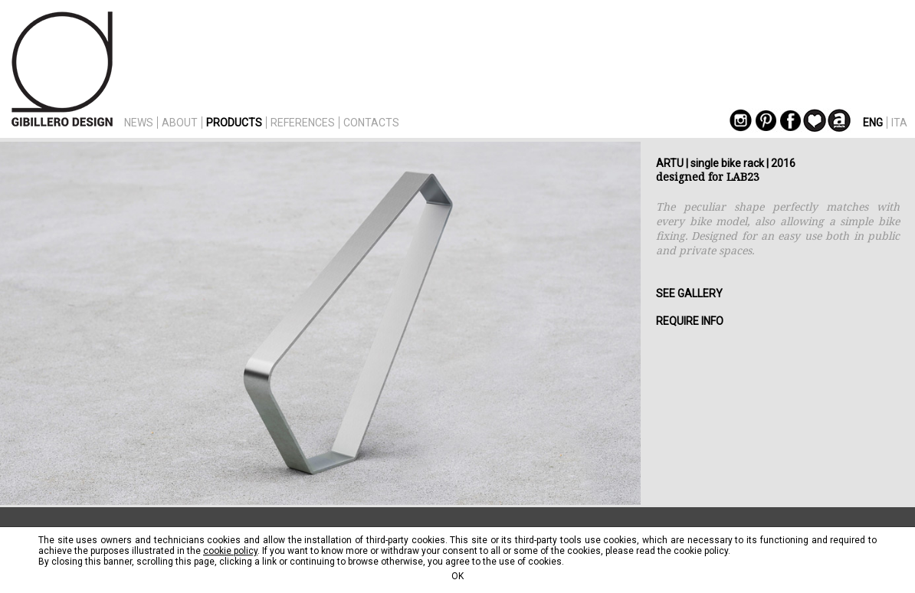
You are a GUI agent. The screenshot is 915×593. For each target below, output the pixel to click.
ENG (873, 122)
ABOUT (180, 122)
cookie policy (230, 550)
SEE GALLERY (689, 293)
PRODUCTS (234, 122)
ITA (899, 122)
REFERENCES (303, 122)
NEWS (138, 122)
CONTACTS (371, 122)
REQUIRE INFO (689, 321)
